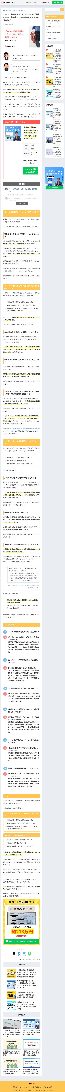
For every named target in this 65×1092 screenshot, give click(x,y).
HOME (32, 1084)
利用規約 (15, 1087)
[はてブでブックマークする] (24, 954)
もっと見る (22, 204)
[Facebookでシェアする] (19, 954)
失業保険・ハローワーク (33, 960)
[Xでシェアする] (14, 954)
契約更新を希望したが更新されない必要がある (22, 195)
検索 (62, 9)
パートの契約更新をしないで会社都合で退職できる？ (22, 190)
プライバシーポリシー (25, 1087)
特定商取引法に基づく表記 (39, 1087)
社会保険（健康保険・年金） (53, 34)
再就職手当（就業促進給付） (53, 22)
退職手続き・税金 (53, 39)
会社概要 (49, 1087)
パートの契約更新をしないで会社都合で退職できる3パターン (22, 200)
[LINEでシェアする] (29, 954)
